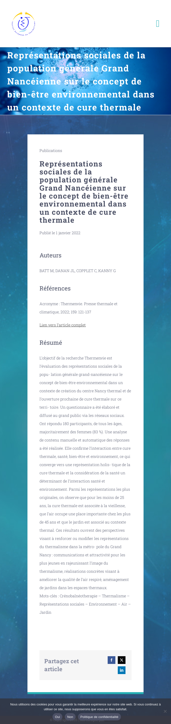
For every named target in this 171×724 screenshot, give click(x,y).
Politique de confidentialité (99, 717)
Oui (57, 717)
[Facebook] (111, 660)
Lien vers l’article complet (62, 324)
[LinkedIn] (122, 670)
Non (70, 717)
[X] (122, 660)
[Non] (165, 711)
